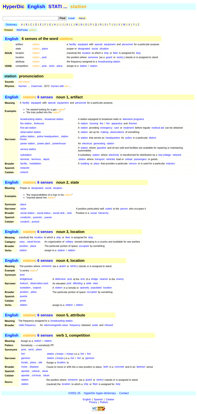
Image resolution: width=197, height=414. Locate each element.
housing (94, 123)
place (45, 48)
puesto (48, 217)
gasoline (101, 147)
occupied (84, 246)
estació (24, 172)
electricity (114, 155)
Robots (104, 402)
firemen (133, 123)
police (128, 137)
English (36, 6)
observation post (39, 283)
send (51, 66)
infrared (109, 325)
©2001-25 (74, 393)
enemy (120, 279)
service (133, 163)
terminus (36, 159)
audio (95, 325)
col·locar (36, 375)
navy (22, 241)
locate (24, 362)
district (152, 137)
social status (43, 213)
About (82, 18)
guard (109, 57)
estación (25, 168)
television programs (133, 119)
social (95, 48)
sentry (120, 57)
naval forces (33, 241)
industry (170, 163)
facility (72, 44)
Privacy (93, 402)
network (177, 155)
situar (45, 371)
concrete (119, 367)
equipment (109, 44)
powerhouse (59, 143)
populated (96, 287)
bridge (94, 279)
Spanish (98, 399)
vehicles (110, 159)
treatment (128, 127)
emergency (106, 127)
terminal (24, 159)
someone (93, 57)
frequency (75, 325)
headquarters (113, 137)
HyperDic (13, 6)
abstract (141, 367)
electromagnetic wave (56, 325)
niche (23, 208)
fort (23, 354)
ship (106, 53)
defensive (60, 279)
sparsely (84, 287)
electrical (87, 143)
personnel (127, 44)
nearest (104, 279)
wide (88, 283)
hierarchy (103, 213)
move (24, 367)
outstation (25, 287)
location (86, 53)
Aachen (22, 86)
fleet (115, 53)
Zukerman (36, 86)
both (105, 367)
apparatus (116, 123)
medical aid (157, 127)
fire (101, 123)
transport (100, 159)
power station (27, 143)
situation (104, 48)
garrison (25, 358)
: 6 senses (38, 97)
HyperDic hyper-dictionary (100, 393)
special (98, 44)
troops (60, 354)
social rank (58, 213)
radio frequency (27, 325)
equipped (83, 44)
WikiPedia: (26, 30)
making (105, 132)
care (116, 127)
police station (27, 136)
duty (138, 53)
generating (99, 143)
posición (37, 217)
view (95, 283)
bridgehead (26, 279)
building (85, 163)
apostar (25, 371)
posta (23, 300)
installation (35, 163)
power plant (43, 143)
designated (84, 48)
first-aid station (28, 127)
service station (28, 149)
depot (46, 159)
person (124, 208)
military (69, 241)
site (40, 362)
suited (108, 208)
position (24, 246)
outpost (37, 287)
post (44, 57)
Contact (124, 393)
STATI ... (57, 6)
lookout (24, 283)
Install (71, 18)
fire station (26, 123)
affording (77, 283)
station (83, 66)
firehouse (39, 123)
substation (26, 155)
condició (24, 221)
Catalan (110, 399)
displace (34, 367)
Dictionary (11, 24)
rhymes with (60, 86)
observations (117, 132)
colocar (36, 371)
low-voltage (164, 155)
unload (128, 159)
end (82, 279)
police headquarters (48, 136)
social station (27, 213)
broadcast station (54, 119)
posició (35, 221)
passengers (140, 159)
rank (69, 213)
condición (25, 217)
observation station (30, 132)
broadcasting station (109, 61)
